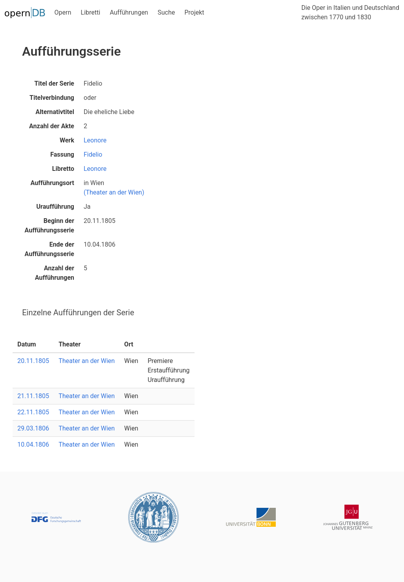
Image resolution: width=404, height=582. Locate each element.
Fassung (62, 154)
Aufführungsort (52, 183)
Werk (67, 140)
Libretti (91, 12)
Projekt (194, 12)
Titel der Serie (54, 83)
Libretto (63, 168)
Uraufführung (55, 206)
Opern (62, 12)
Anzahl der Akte (51, 126)
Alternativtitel (55, 112)
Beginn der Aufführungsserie (49, 225)
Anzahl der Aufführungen (54, 272)
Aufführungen (129, 12)
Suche (166, 12)
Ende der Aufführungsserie (49, 249)
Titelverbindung (52, 97)
